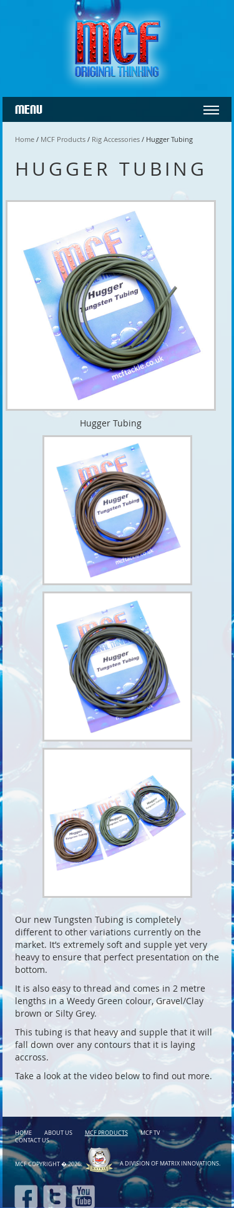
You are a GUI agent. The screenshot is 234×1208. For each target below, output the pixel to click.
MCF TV (150, 1133)
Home (24, 139)
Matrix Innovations (189, 1163)
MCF (21, 1164)
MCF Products (63, 139)
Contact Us (32, 1140)
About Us (58, 1133)
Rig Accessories (116, 139)
